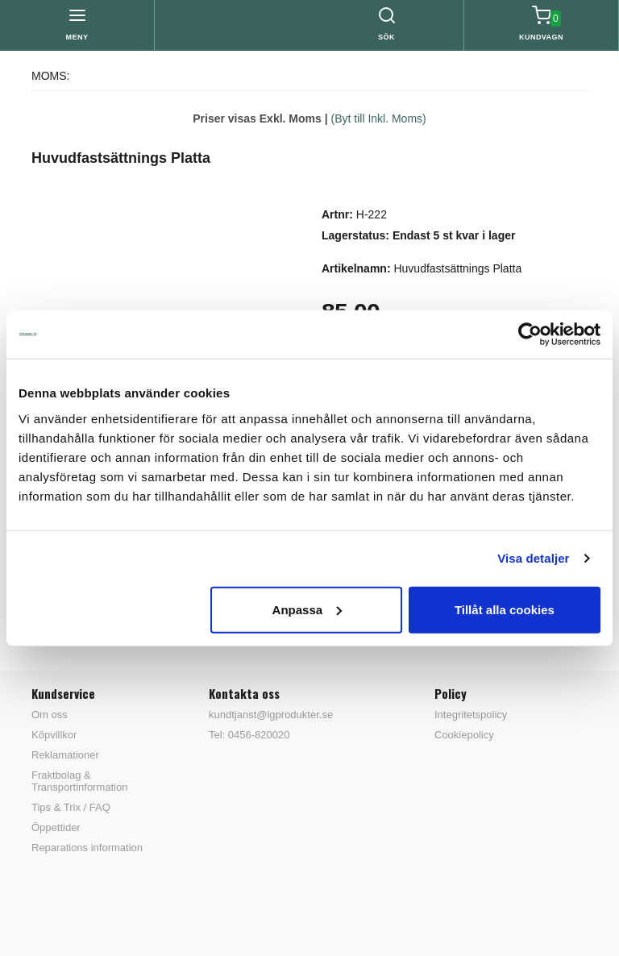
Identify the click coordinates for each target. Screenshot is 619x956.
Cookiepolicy (464, 735)
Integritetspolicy (470, 715)
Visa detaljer (533, 558)
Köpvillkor (54, 735)
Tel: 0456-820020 (249, 735)
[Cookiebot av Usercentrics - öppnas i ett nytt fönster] (529, 334)
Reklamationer (65, 755)
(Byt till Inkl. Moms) (378, 118)
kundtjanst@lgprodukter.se (271, 715)
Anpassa (307, 609)
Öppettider (56, 827)
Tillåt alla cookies (505, 609)
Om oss (49, 715)
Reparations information (87, 848)
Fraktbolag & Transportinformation (79, 781)
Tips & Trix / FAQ (70, 807)
